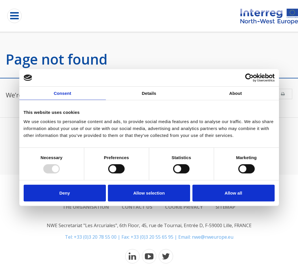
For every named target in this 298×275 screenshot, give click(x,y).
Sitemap (225, 207)
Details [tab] (149, 93)
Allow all (233, 192)
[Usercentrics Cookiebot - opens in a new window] (249, 78)
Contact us (137, 207)
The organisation (86, 207)
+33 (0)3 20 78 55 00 (95, 237)
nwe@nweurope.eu (212, 237)
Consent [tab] (62, 93)
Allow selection (149, 192)
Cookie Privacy (184, 207)
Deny (64, 192)
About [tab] (235, 93)
